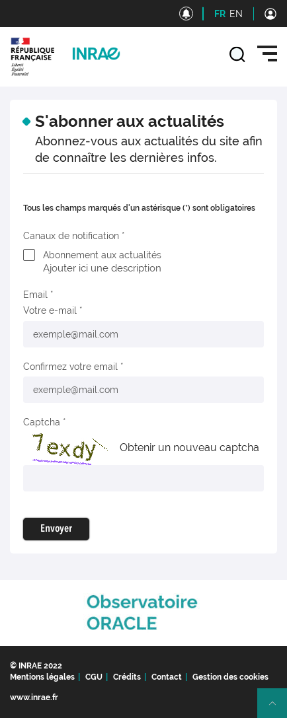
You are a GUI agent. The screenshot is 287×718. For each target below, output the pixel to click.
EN (236, 14)
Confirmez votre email (70, 366)
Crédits (127, 677)
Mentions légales (42, 677)
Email (35, 294)
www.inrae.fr (34, 697)
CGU (93, 677)
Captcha (41, 422)
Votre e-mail (50, 310)
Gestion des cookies (230, 677)
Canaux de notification (71, 236)
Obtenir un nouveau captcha (189, 447)
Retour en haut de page (277, 709)
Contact (166, 677)
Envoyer (56, 529)
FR (220, 14)
